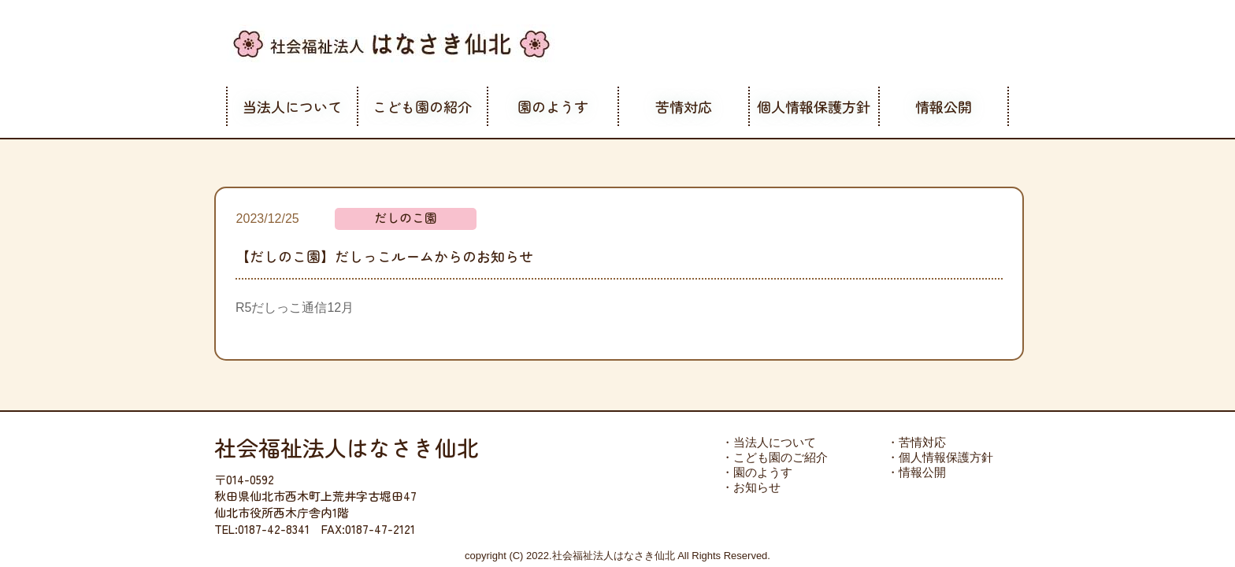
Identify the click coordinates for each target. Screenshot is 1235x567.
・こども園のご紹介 (774, 457)
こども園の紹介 (422, 106)
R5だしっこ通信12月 (295, 307)
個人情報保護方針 (813, 106)
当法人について (292, 106)
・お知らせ (751, 487)
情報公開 (943, 106)
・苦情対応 (916, 442)
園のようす (552, 106)
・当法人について (768, 442)
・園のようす (756, 472)
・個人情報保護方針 (940, 457)
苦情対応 (683, 106)
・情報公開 (916, 472)
